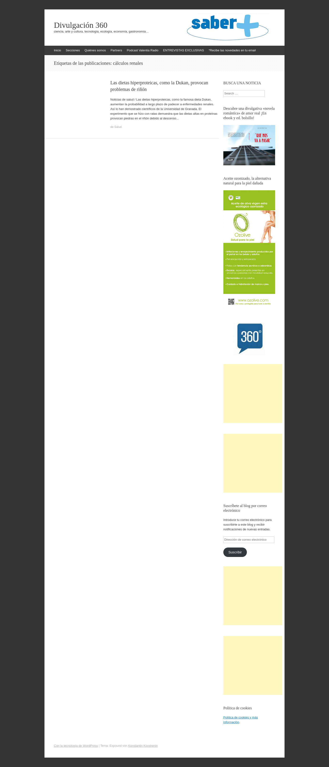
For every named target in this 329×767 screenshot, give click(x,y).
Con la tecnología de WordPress (76, 745)
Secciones (73, 50)
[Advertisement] (252, 393)
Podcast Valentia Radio (142, 50)
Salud (118, 127)
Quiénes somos (95, 50)
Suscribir (235, 552)
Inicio (57, 50)
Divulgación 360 (81, 25)
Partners (116, 50)
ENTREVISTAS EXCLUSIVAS (183, 50)
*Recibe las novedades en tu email (232, 50)
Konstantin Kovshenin (143, 745)
